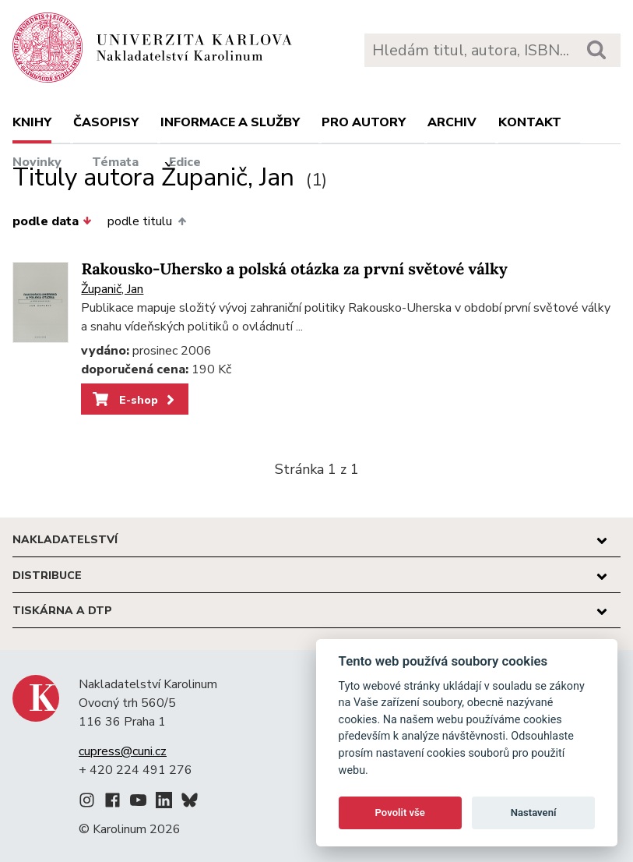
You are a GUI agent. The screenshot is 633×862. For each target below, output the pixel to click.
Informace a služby (230, 122)
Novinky (37, 162)
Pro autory (364, 122)
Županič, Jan (112, 289)
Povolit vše (400, 812)
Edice (185, 162)
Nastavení (534, 812)
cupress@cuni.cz (123, 751)
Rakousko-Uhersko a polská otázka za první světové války (294, 269)
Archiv (452, 122)
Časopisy (106, 122)
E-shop (135, 400)
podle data (52, 221)
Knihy (31, 122)
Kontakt (529, 122)
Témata (115, 162)
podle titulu (146, 221)
